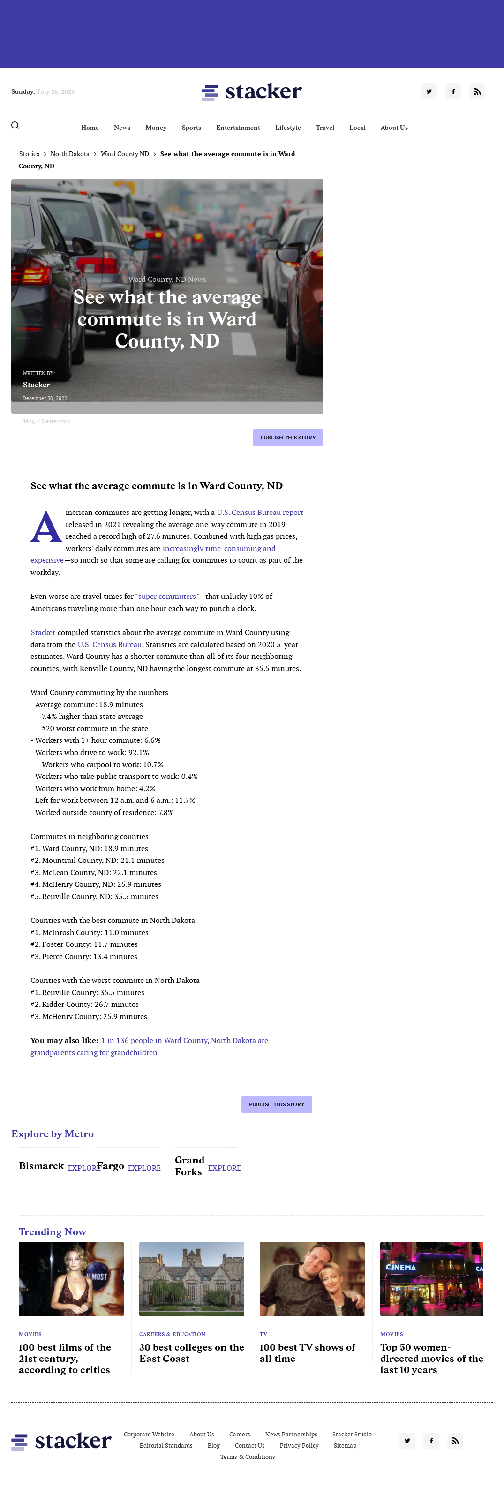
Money (156, 127)
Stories (29, 154)
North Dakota (70, 154)
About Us (394, 127)
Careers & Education (172, 1334)
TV (263, 1334)
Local (357, 127)
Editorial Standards (166, 1446)
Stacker (36, 384)
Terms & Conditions (247, 1457)
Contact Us (250, 1446)
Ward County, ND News (167, 279)
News (122, 127)
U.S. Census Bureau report (260, 512)
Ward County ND (125, 154)
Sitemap (345, 1446)
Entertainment (238, 127)
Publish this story (288, 437)
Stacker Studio (352, 1434)
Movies (30, 1334)
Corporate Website (149, 1434)
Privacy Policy (299, 1446)
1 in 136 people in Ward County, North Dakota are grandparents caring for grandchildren (149, 1046)
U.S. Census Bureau (110, 645)
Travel (325, 127)
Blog (214, 1446)
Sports (191, 127)
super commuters (167, 596)
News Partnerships (291, 1434)
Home (90, 127)
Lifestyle (288, 127)
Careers (239, 1434)
